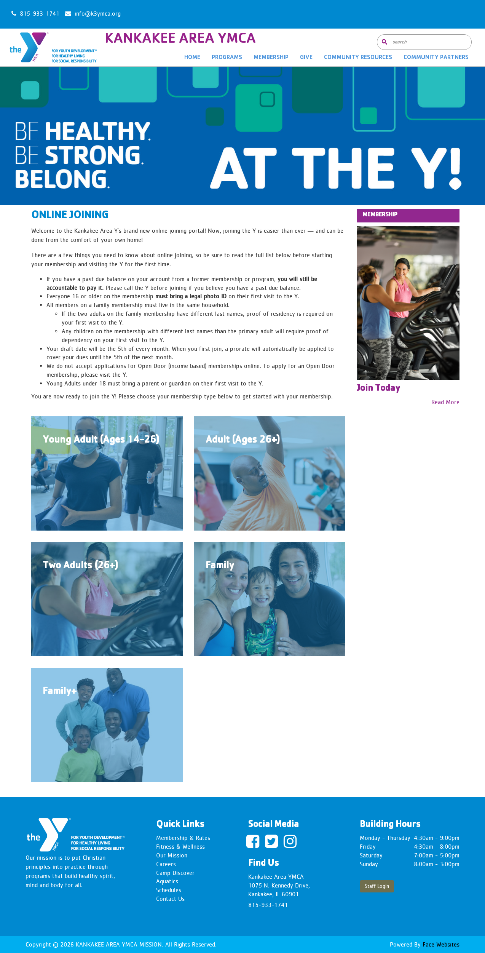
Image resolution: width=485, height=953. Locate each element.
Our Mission (171, 855)
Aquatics (167, 881)
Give (306, 58)
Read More (445, 402)
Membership (271, 58)
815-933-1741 (268, 904)
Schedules (168, 890)
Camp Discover (175, 872)
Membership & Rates (183, 837)
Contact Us (170, 898)
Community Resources (358, 58)
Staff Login (377, 886)
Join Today (378, 388)
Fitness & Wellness (180, 846)
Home (192, 58)
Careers (166, 864)
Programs (227, 58)
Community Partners (436, 58)
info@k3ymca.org (98, 13)
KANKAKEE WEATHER (242, 14)
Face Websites (440, 944)
